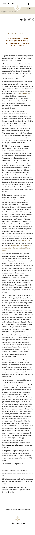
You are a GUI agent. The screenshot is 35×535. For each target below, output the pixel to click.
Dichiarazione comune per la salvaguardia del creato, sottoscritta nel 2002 (16, 248)
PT (26, 33)
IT (23, 33)
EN (12, 33)
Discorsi (4, 12)
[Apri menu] (32, 4)
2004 (9, 12)
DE (9, 33)
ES (16, 33)
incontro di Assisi (24, 241)
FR (20, 33)
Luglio (14, 12)
